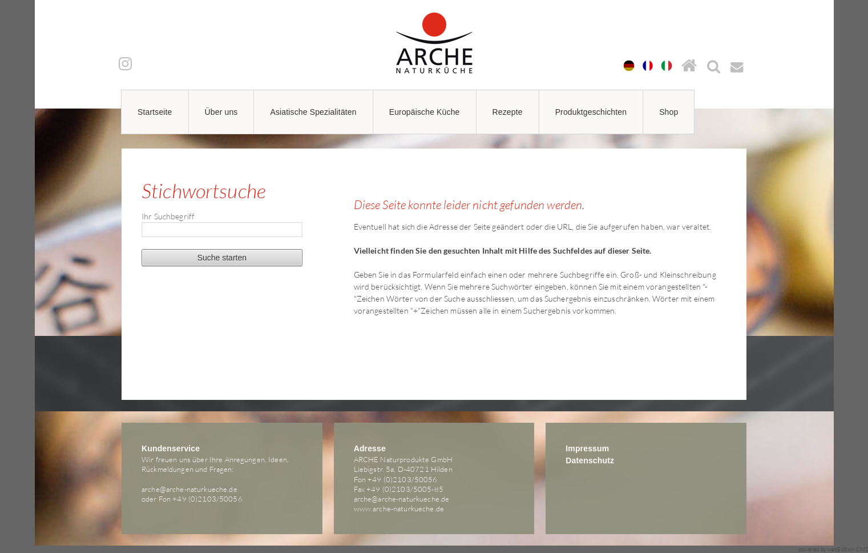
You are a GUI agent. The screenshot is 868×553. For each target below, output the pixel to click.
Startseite (155, 112)
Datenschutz (590, 460)
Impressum (587, 448)
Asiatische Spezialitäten (313, 112)
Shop (668, 112)
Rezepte (507, 112)
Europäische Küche (424, 112)
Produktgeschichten (591, 112)
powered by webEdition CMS (833, 549)
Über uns (221, 112)
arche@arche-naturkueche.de (189, 489)
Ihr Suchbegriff (168, 216)
